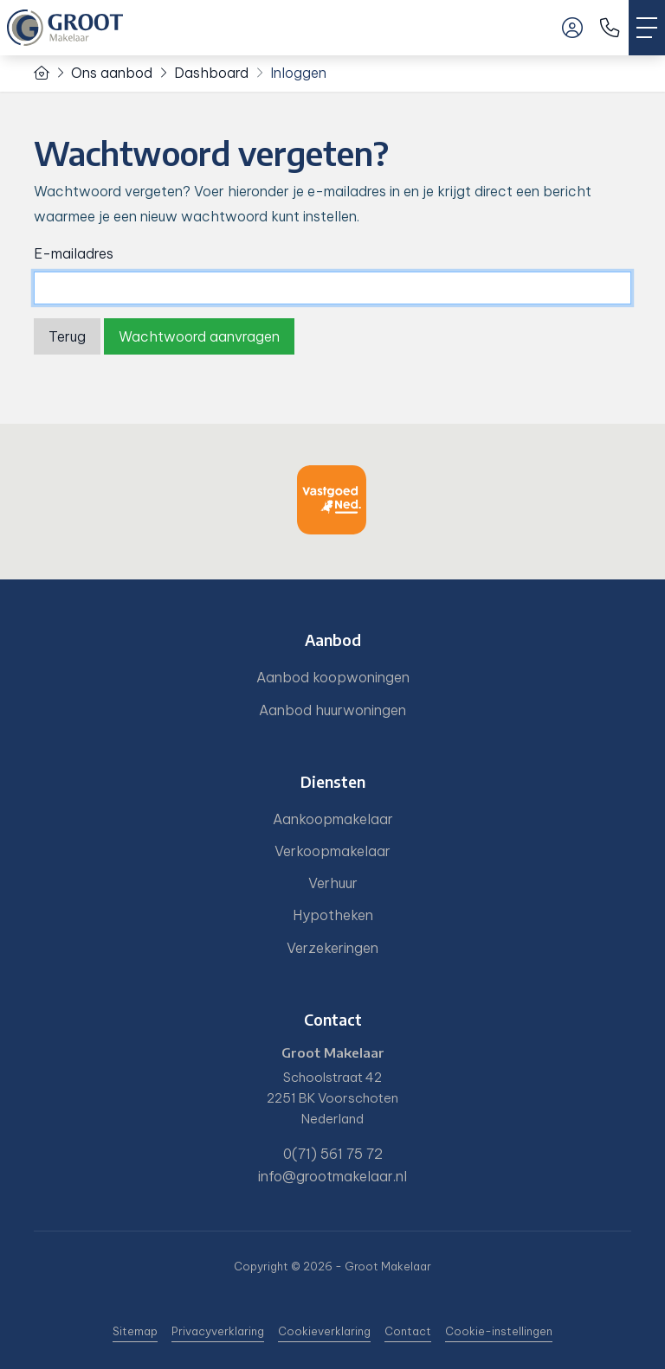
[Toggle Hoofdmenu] (647, 27)
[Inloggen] (572, 27)
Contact (407, 1331)
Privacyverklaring (217, 1331)
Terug (67, 336)
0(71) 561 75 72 (333, 1153)
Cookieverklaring (324, 1331)
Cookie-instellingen (498, 1331)
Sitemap (135, 1331)
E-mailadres (73, 253)
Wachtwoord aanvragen (199, 336)
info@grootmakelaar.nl (332, 1176)
